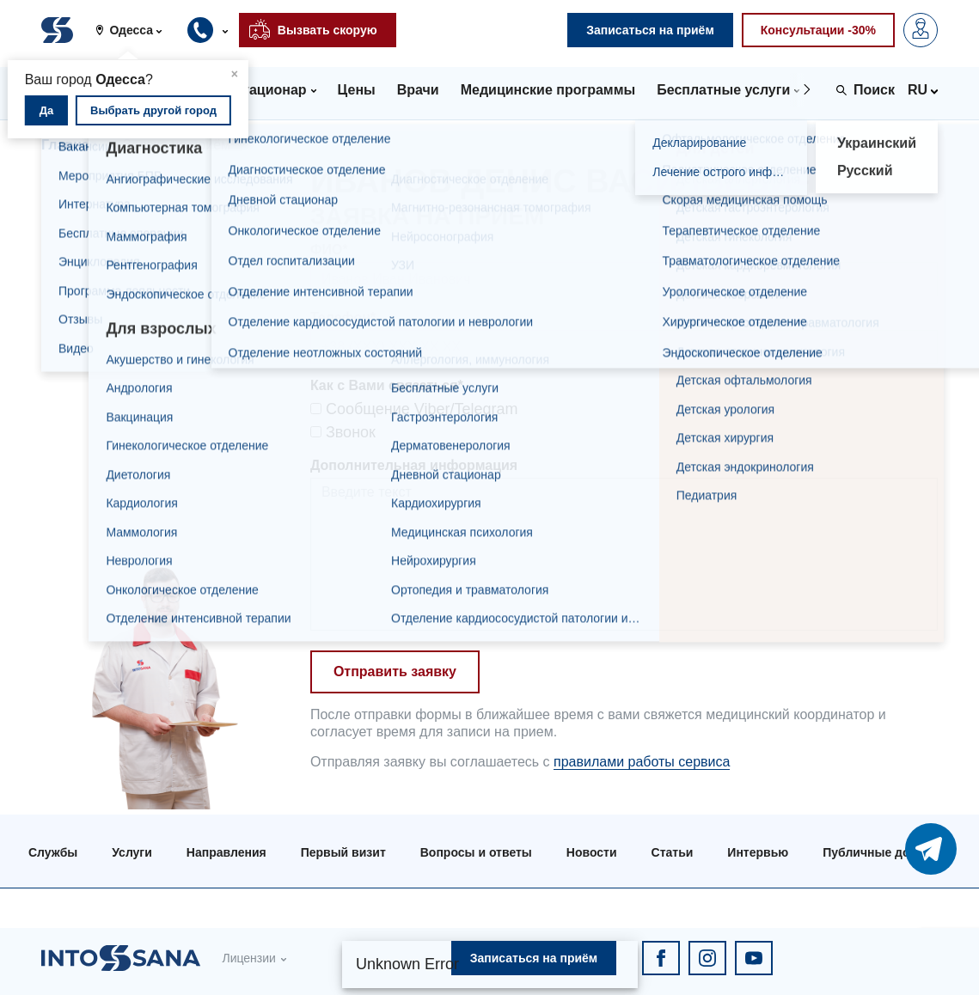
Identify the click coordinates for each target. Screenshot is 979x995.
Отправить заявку (394, 671)
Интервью (757, 852)
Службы (52, 852)
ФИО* (329, 249)
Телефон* (343, 317)
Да (47, 110)
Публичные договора (887, 852)
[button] (135, 30)
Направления (226, 852)
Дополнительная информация (413, 465)
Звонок (343, 432)
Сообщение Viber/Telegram (414, 409)
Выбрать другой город (153, 110)
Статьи (673, 852)
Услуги (132, 852)
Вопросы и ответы (476, 852)
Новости (591, 852)
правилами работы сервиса (642, 761)
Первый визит (343, 852)
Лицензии (248, 958)
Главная (69, 144)
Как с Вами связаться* (386, 385)
